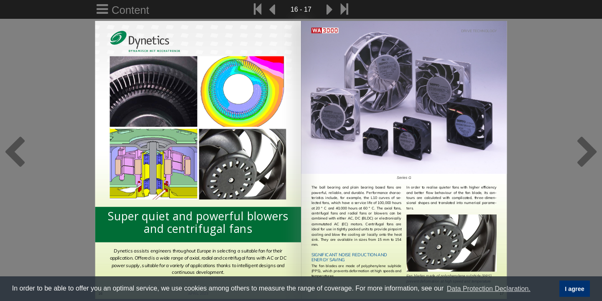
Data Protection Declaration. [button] (489, 288)
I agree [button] (574, 289)
